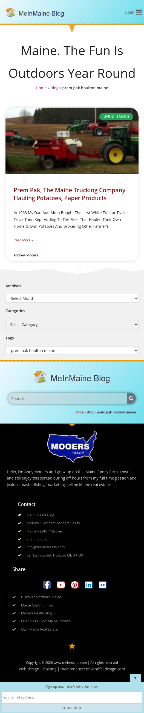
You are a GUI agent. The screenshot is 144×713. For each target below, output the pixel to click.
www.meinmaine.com (70, 662)
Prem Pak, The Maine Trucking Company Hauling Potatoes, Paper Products (69, 194)
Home (40, 87)
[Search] (131, 398)
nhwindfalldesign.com (105, 668)
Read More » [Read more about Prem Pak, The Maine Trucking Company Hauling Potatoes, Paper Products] (23, 240)
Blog (54, 87)
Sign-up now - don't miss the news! (72, 686)
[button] (129, 12)
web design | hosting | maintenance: (52, 668)
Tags (9, 338)
